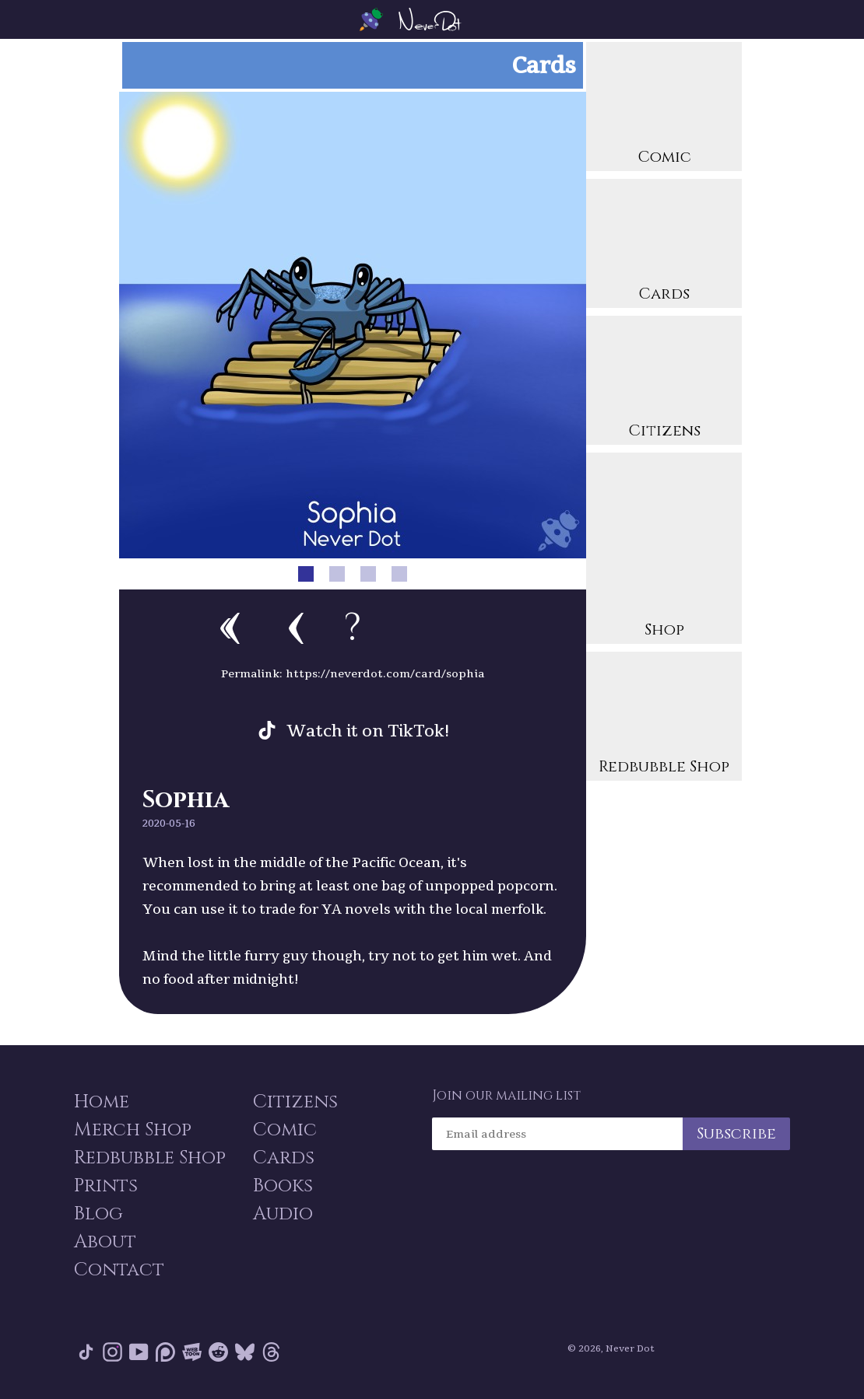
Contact (119, 1269)
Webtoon (192, 1352)
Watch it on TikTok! (368, 730)
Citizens (664, 382)
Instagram (112, 1352)
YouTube (139, 1352)
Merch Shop (132, 1129)
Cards (664, 245)
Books (283, 1185)
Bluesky (245, 1352)
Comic (664, 108)
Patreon (165, 1352)
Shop (664, 550)
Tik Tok (86, 1352)
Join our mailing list (506, 1095)
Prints (106, 1185)
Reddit (218, 1352)
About (105, 1241)
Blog (98, 1213)
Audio (283, 1213)
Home (101, 1101)
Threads (271, 1352)
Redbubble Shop (664, 718)
